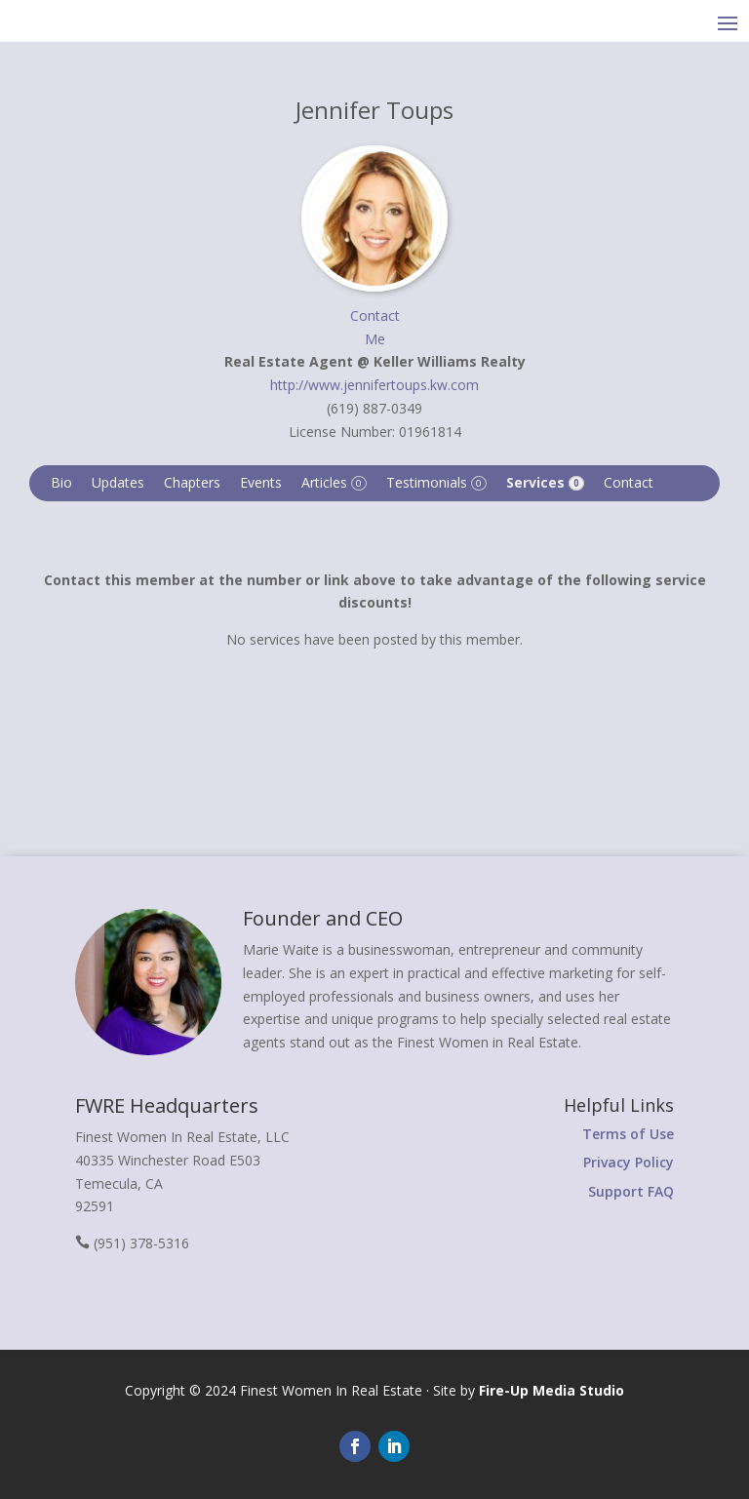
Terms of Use (628, 1133)
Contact (628, 482)
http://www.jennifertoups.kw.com (374, 384)
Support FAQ (631, 1191)
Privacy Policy (628, 1162)
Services (545, 482)
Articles (334, 482)
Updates (118, 482)
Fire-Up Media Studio (551, 1390)
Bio (61, 482)
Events (261, 482)
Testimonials (436, 482)
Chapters (192, 482)
